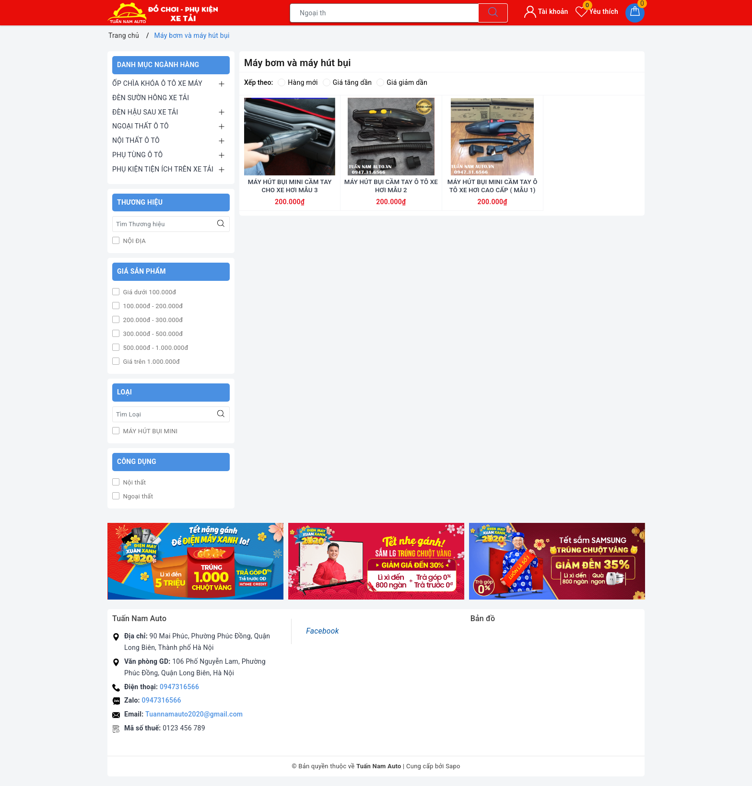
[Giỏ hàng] (635, 13)
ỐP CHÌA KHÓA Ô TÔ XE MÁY (157, 83)
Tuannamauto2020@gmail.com (194, 714)
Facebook (322, 631)
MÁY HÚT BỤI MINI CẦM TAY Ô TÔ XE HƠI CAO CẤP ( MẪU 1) (492, 209)
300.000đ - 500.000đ (152, 333)
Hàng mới (297, 82)
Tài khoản (546, 11)
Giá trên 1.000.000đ (150, 361)
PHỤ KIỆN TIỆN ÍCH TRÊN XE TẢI (162, 169)
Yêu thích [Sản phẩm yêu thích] (597, 11)
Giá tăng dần (347, 82)
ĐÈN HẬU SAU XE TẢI (145, 112)
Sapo (453, 766)
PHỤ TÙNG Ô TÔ (137, 155)
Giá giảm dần (401, 82)
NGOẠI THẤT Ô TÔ (140, 126)
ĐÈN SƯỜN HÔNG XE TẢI (150, 98)
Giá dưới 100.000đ (148, 292)
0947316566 (179, 687)
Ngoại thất (137, 496)
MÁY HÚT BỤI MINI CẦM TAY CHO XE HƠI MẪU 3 (290, 209)
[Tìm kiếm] (493, 13)
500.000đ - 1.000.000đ (154, 347)
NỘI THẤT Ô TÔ (136, 140)
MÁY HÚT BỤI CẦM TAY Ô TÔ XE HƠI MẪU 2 (391, 209)
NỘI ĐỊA (133, 240)
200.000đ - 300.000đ (152, 320)
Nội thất (133, 482)
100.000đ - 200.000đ (152, 306)
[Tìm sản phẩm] (384, 13)
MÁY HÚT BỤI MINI (149, 431)
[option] (195, 561)
